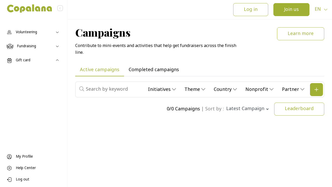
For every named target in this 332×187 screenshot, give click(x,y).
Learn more (301, 34)
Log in (251, 10)
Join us (291, 10)
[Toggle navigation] (33, 32)
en (318, 9)
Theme (192, 90)
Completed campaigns (154, 70)
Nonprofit (257, 90)
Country (223, 90)
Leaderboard (299, 109)
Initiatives (160, 90)
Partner (291, 90)
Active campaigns (99, 70)
